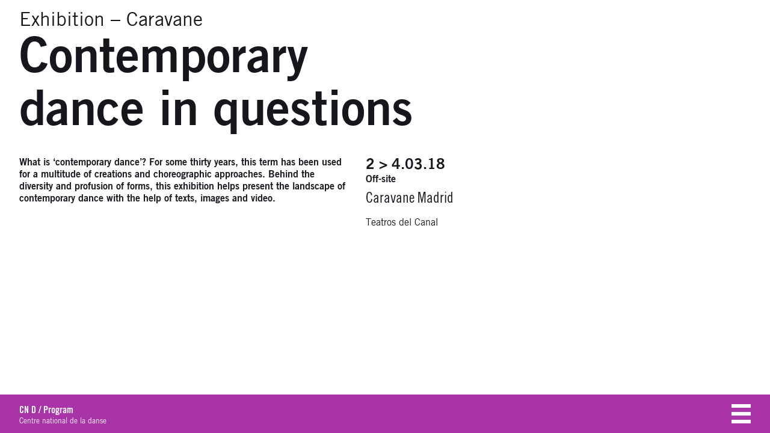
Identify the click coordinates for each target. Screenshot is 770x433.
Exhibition (62, 20)
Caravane (164, 20)
